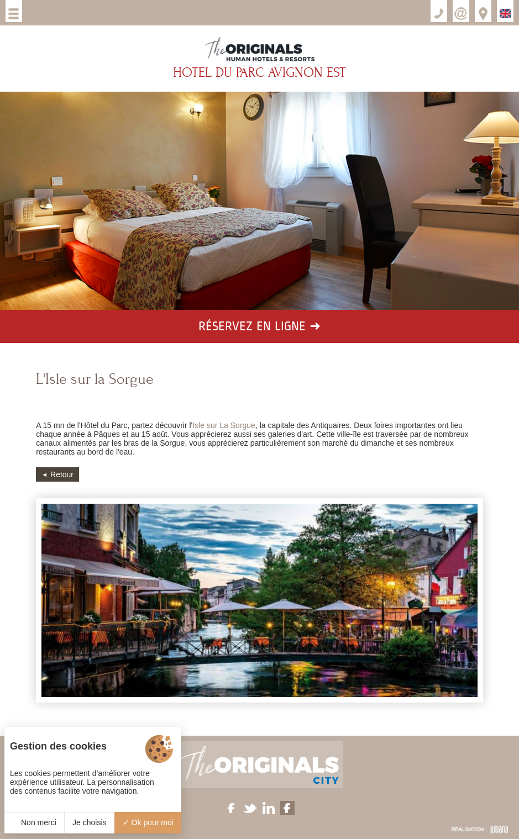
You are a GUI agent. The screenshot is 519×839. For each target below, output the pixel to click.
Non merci (34, 822)
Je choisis (89, 822)
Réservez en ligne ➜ (259, 326)
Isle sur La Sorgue (223, 425)
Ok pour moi (148, 822)
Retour (62, 474)
